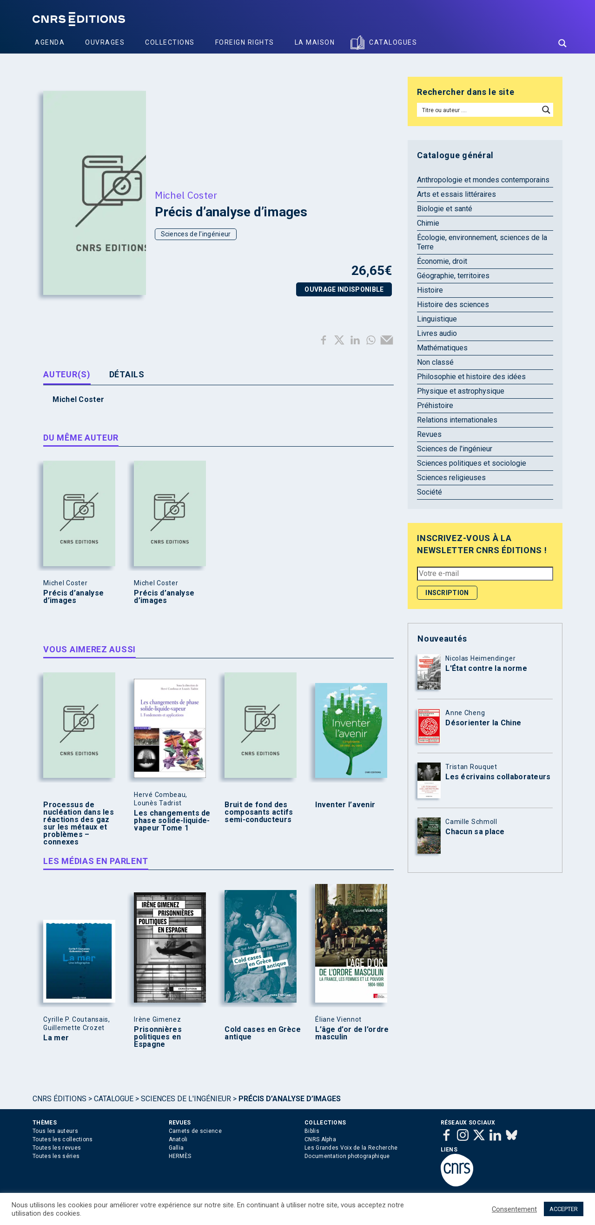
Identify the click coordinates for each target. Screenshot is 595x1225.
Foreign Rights (244, 42)
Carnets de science (195, 1131)
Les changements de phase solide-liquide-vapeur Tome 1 (172, 821)
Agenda (50, 42)
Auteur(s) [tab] (66, 374)
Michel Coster (186, 194)
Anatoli (178, 1139)
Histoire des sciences (453, 304)
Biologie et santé (444, 208)
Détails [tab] (127, 374)
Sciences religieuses (451, 477)
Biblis (311, 1131)
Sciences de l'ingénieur (196, 234)
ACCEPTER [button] (563, 1208)
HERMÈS (180, 1156)
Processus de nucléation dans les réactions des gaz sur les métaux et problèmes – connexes (78, 823)
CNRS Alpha (320, 1139)
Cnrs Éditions (59, 1098)
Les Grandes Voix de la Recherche (351, 1148)
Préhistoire (435, 405)
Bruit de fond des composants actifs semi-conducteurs (259, 812)
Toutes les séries (56, 1156)
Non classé (435, 362)
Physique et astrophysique (460, 391)
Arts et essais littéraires (456, 194)
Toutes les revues (57, 1148)
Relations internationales (457, 419)
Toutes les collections (63, 1139)
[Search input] (478, 109)
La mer (56, 1038)
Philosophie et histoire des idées (471, 376)
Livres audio (437, 333)
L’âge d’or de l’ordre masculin (352, 1033)
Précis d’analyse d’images (73, 596)
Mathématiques (442, 347)
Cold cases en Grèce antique (263, 1033)
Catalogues (393, 42)
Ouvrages (105, 42)
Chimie (428, 223)
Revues (429, 434)
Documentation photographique (347, 1156)
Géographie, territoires (453, 275)
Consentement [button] (514, 1209)
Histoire (430, 290)
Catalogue (113, 1098)
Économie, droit (442, 261)
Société (429, 492)
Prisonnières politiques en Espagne (158, 1037)
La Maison (315, 42)
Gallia (176, 1148)
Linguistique (437, 319)
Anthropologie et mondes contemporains (483, 179)
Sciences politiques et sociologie (471, 463)
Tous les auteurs (55, 1131)
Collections (170, 42)
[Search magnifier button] (562, 43)
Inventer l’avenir (345, 805)
